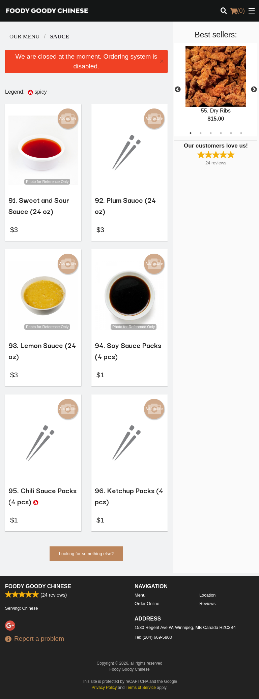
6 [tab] (241, 133)
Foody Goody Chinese (38, 586)
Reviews (207, 603)
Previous (177, 89)
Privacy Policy (104, 687)
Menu (140, 595)
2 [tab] (200, 133)
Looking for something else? (86, 556)
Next (254, 89)
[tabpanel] (216, 89)
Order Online (147, 603)
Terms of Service (141, 687)
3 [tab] (210, 133)
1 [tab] (190, 133)
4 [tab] (221, 133)
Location (207, 595)
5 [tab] (231, 133)
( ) (237, 11)
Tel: (153, 637)
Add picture (68, 118)
